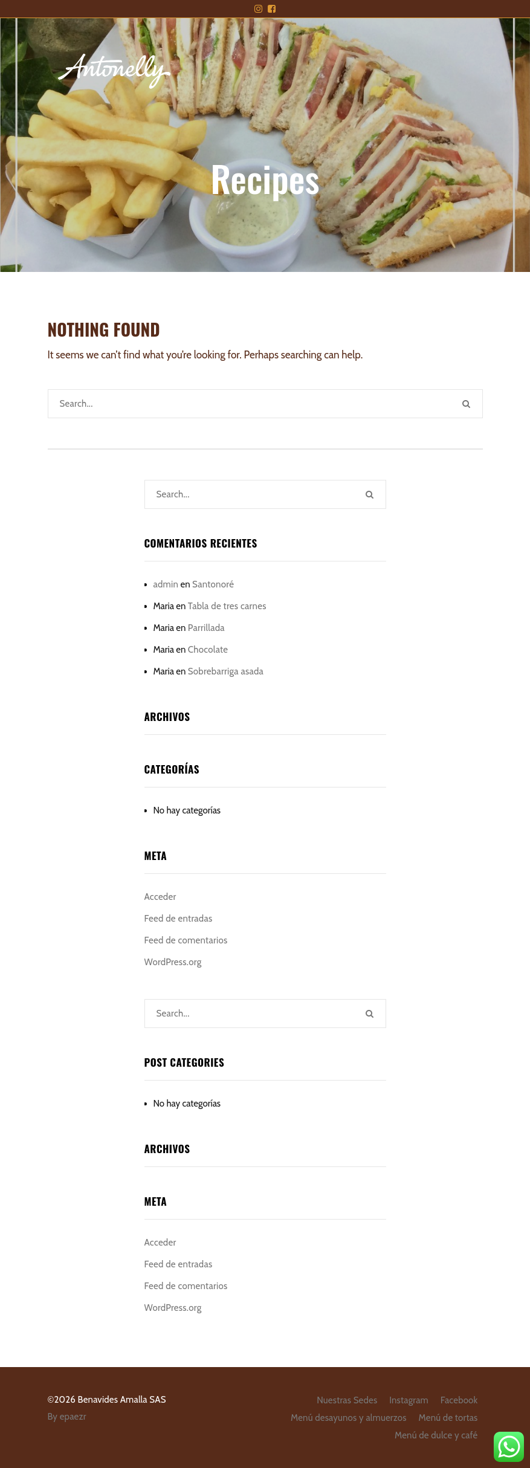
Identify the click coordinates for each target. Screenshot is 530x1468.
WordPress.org (173, 962)
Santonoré (213, 584)
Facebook (459, 1400)
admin (166, 584)
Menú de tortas (448, 1417)
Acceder (160, 896)
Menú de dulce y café (436, 1435)
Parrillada (206, 627)
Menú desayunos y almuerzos (349, 1417)
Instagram (408, 1400)
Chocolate (208, 649)
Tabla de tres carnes (227, 606)
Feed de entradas (178, 918)
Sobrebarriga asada (225, 671)
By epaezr (67, 1416)
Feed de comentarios (186, 940)
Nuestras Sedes (347, 1400)
